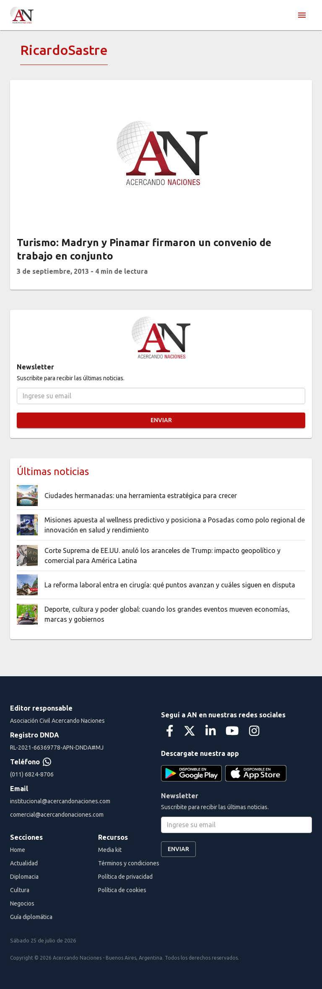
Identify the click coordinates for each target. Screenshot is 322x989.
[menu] (302, 15)
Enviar (161, 420)
